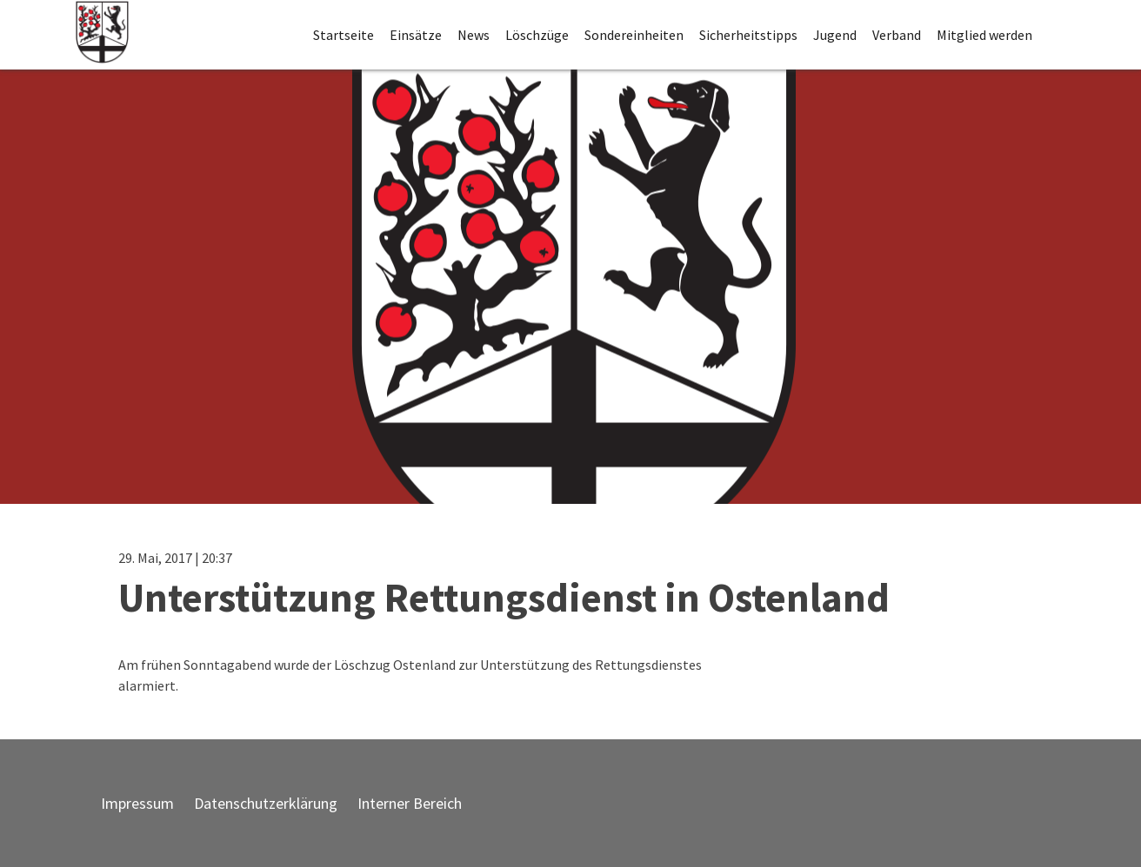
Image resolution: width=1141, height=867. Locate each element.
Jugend (835, 34)
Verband (896, 34)
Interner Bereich (409, 803)
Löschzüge (537, 34)
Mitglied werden (984, 34)
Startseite (343, 34)
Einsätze (416, 34)
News (473, 34)
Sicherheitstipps (748, 34)
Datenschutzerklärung (265, 803)
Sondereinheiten (634, 34)
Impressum (137, 803)
